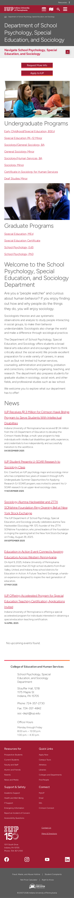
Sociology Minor (14, 165)
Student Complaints (53, 874)
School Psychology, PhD (19, 254)
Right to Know (48, 880)
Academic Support (12, 793)
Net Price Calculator (28, 880)
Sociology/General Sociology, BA (24, 145)
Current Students (11, 760)
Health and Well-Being (13, 798)
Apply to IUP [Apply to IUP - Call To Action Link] (37, 73)
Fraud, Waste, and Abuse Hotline (26, 874)
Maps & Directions (49, 833)
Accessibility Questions (14, 818)
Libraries (42, 770)
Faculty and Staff (11, 765)
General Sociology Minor (19, 151)
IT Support (8, 803)
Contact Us (46, 828)
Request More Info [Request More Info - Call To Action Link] (37, 65)
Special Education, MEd (18, 234)
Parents (7, 775)
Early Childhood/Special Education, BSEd (29, 131)
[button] (65, 9)
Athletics (42, 765)
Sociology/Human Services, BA (23, 158)
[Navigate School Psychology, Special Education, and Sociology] (37, 52)
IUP (5, 17)
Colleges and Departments (50, 775)
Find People (44, 780)
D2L (40, 803)
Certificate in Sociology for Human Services (31, 172)
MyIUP (41, 793)
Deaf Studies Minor (16, 178)
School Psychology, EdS (19, 247)
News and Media (11, 780)
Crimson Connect (46, 808)
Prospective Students (13, 755)
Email (41, 798)
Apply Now (43, 755)
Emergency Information (14, 808)
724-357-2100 (17, 851)
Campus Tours (45, 760)
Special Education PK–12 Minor (23, 138)
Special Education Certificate (22, 240)
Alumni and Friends (12, 770)
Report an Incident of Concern (17, 813)
